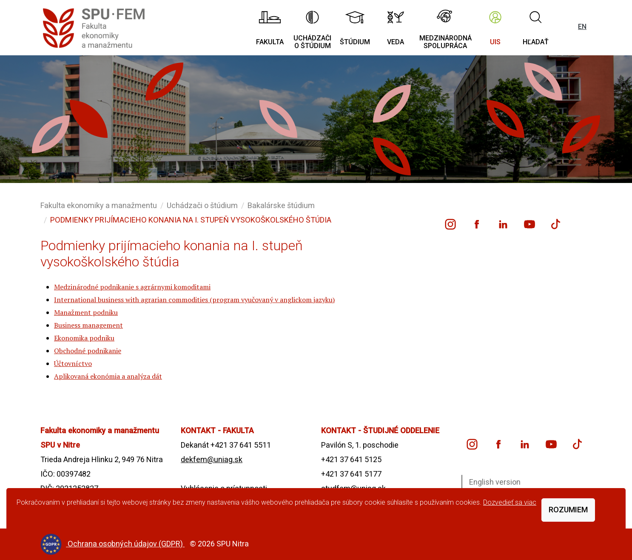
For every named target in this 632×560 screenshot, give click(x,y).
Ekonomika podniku (84, 338)
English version (495, 481)
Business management (88, 325)
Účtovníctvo (73, 363)
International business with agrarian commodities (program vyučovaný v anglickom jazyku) (194, 299)
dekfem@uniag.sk (211, 459)
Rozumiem (568, 509)
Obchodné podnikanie (87, 350)
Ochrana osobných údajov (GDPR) (126, 543)
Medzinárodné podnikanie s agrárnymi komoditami (132, 286)
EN (582, 27)
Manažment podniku (86, 312)
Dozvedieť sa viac (509, 502)
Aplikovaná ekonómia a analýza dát (108, 376)
